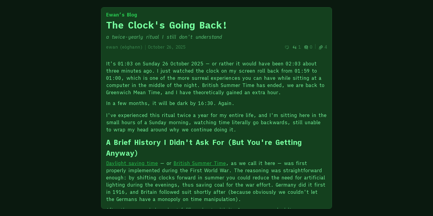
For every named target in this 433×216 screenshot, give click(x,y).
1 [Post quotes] (296, 47)
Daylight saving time (132, 163)
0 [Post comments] (308, 47)
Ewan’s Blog (121, 15)
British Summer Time (200, 163)
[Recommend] (286, 47)
